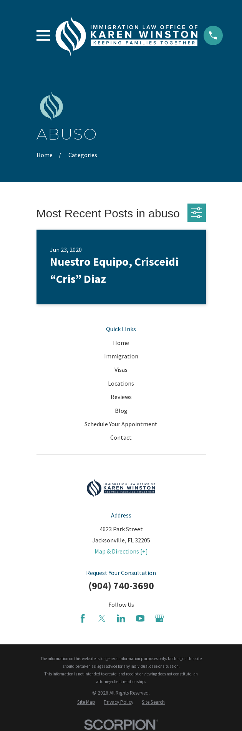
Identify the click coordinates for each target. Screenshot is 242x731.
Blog (121, 410)
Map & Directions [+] (121, 551)
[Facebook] (82, 618)
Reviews (121, 397)
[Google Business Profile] (159, 618)
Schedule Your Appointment (121, 424)
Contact (121, 437)
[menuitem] (86, 702)
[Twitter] (102, 618)
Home (121, 343)
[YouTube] (140, 618)
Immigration (121, 356)
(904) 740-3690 (121, 586)
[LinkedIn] (121, 618)
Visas (121, 369)
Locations (121, 383)
